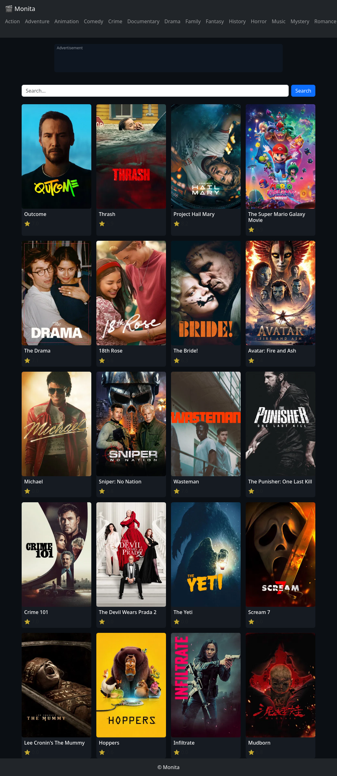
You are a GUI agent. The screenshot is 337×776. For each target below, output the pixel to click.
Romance (325, 21)
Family (193, 21)
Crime (115, 21)
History (237, 21)
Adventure (37, 21)
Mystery (300, 21)
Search (303, 90)
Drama (172, 21)
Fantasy (215, 21)
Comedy (93, 21)
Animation (66, 21)
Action (12, 21)
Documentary (143, 21)
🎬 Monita (20, 8)
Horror (259, 21)
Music (279, 21)
